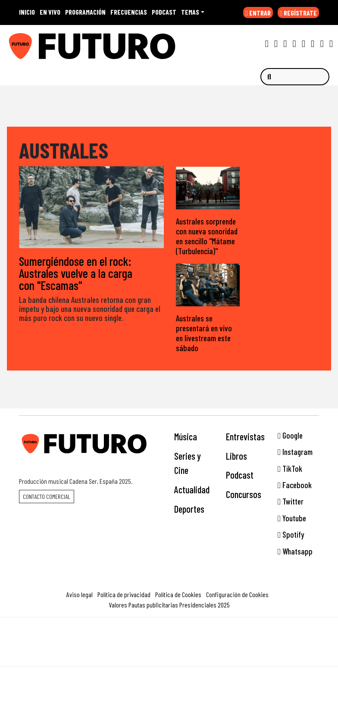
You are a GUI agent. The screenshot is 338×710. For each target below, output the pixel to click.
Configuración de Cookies (237, 594)
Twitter (291, 501)
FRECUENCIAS (128, 12)
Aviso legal (79, 594)
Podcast (240, 474)
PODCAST (164, 12)
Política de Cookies (178, 594)
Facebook (295, 485)
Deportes (189, 508)
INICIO (27, 12)
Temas (190, 12)
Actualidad (192, 489)
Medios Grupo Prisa (169, 657)
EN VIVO (50, 12)
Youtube (292, 518)
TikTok (290, 468)
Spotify (291, 534)
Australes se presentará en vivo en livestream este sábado (204, 333)
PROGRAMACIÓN (85, 12)
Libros (236, 455)
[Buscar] (294, 76)
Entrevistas (245, 436)
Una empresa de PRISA (169, 636)
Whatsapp (295, 551)
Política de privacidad (123, 594)
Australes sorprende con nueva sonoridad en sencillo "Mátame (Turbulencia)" (207, 236)
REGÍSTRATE (298, 13)
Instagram (295, 452)
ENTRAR (258, 13)
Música (185, 436)
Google (290, 435)
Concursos (243, 494)
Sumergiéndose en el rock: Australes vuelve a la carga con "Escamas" (75, 273)
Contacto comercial (46, 496)
